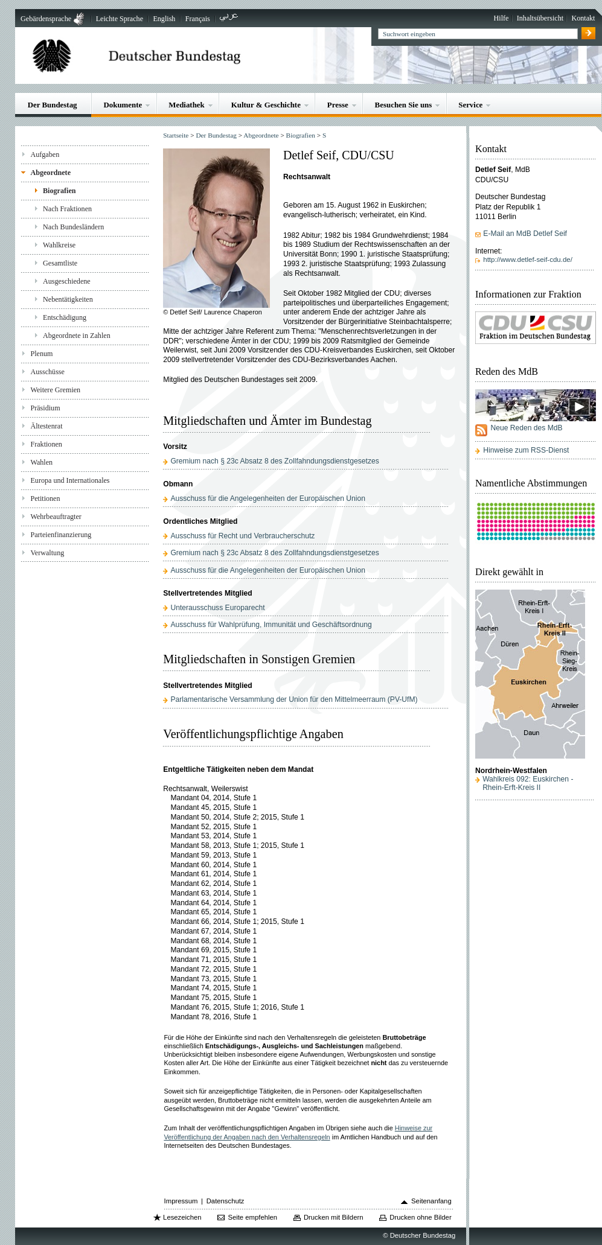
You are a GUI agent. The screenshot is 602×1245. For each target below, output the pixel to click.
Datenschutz (226, 1201)
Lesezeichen (182, 1217)
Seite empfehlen (252, 1217)
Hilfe (501, 18)
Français (197, 18)
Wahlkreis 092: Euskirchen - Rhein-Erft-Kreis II (527, 783)
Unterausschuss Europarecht (217, 607)
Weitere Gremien (55, 390)
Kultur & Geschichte (266, 104)
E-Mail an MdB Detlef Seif (525, 233)
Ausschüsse (47, 372)
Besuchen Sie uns (403, 104)
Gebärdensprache (46, 18)
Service (470, 104)
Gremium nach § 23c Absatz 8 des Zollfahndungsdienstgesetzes (274, 461)
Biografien (59, 190)
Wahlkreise (59, 245)
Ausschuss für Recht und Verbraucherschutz (242, 536)
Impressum (181, 1201)
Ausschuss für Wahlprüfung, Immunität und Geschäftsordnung (270, 624)
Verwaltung (47, 553)
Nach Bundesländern (73, 227)
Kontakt (583, 18)
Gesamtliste (60, 263)
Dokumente (122, 104)
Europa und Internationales (69, 480)
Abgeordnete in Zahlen (76, 335)
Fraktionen (46, 444)
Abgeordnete (50, 172)
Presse (337, 104)
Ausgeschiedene (67, 281)
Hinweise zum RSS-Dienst (526, 450)
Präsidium (45, 408)
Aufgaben (44, 154)
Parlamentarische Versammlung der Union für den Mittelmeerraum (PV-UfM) (293, 699)
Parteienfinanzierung (60, 534)
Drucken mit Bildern (333, 1217)
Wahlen (41, 462)
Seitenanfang (431, 1201)
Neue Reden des (526, 428)
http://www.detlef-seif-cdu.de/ (527, 259)
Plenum (41, 353)
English (164, 18)
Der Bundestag (52, 104)
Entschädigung (64, 317)
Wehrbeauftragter (55, 516)
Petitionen (45, 498)
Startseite (175, 135)
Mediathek (186, 104)
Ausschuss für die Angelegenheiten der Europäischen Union (267, 498)
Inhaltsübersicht (540, 18)
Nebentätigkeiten (68, 299)
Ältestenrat (46, 426)
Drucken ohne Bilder (420, 1217)
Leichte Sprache (119, 18)
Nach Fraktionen (67, 209)
